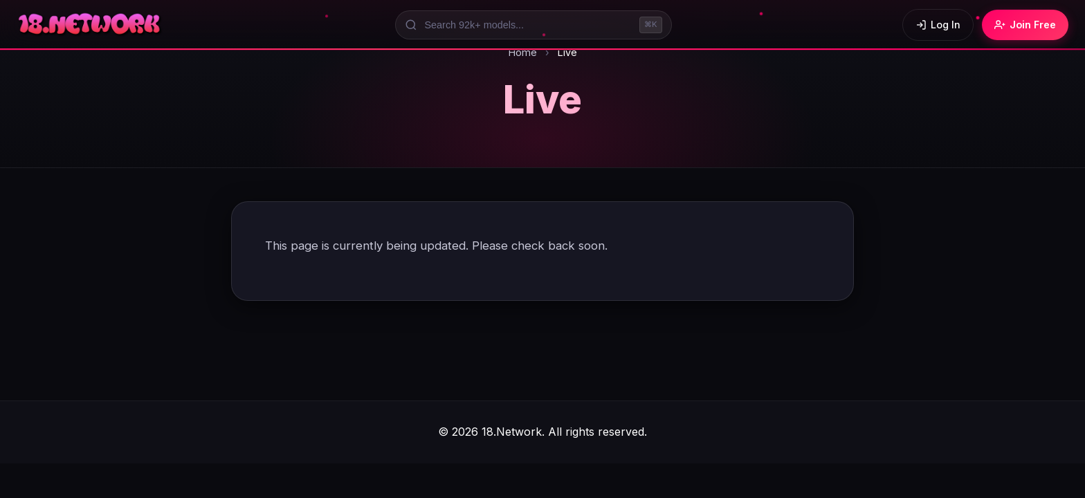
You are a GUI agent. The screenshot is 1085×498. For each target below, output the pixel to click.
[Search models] (533, 24)
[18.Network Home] (90, 25)
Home (523, 52)
